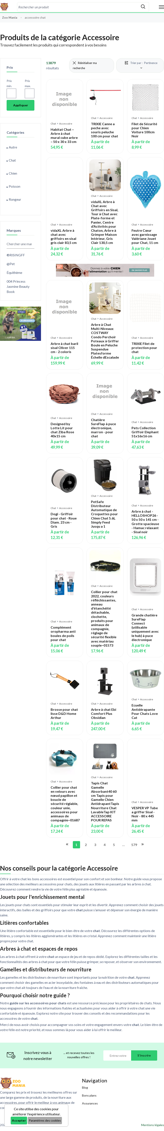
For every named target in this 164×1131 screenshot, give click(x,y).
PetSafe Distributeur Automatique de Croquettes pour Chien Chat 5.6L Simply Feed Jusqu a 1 (104, 514)
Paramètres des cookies (45, 1120)
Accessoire (65, 123)
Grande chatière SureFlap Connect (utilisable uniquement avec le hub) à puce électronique (145, 627)
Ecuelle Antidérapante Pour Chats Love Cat (145, 711)
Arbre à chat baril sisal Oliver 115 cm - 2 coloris (64, 347)
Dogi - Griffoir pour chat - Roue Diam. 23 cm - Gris (64, 520)
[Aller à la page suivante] (142, 844)
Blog (85, 1087)
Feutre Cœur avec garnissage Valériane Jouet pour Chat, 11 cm (145, 236)
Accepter (19, 1120)
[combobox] (77, 7)
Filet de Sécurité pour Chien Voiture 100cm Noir (144, 130)
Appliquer (20, 105)
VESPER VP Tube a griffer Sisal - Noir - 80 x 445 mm (145, 814)
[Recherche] (77, 7)
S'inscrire (144, 1055)
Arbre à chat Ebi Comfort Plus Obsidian (103, 713)
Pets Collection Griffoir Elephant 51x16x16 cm (145, 432)
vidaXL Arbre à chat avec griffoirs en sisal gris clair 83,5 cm (64, 236)
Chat (53, 123)
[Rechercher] (143, 7)
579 (133, 845)
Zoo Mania (9, 17)
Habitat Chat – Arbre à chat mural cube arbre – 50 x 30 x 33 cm (64, 135)
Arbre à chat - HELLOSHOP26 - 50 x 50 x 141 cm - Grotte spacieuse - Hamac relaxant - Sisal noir (145, 521)
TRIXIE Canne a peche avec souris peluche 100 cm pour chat (104, 130)
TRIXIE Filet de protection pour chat (144, 347)
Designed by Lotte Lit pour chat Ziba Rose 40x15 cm (62, 430)
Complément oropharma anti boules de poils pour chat (63, 633)
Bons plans (89, 1095)
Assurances (90, 1103)
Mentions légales (152, 1125)
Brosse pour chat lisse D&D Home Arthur (64, 713)
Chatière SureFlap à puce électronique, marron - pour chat (103, 428)
